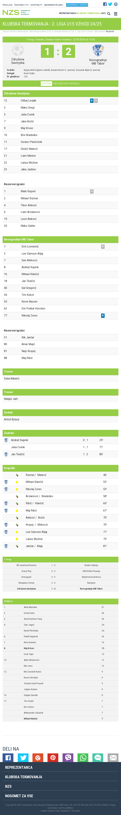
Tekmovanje (98, 31)
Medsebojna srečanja (66, 83)
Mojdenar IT (66, 811)
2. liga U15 (79, 31)
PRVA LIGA (7, 5)
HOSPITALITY (36, 5)
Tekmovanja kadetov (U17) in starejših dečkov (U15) (50, 31)
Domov (5, 31)
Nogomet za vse (19, 796)
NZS (103, 13)
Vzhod (89, 31)
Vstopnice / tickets (77, 4)
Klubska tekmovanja (89, 13)
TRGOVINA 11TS (21, 5)
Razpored (109, 31)
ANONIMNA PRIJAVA (53, 5)
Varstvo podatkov (65, 808)
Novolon (76, 811)
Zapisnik (46, 83)
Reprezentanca (67, 13)
